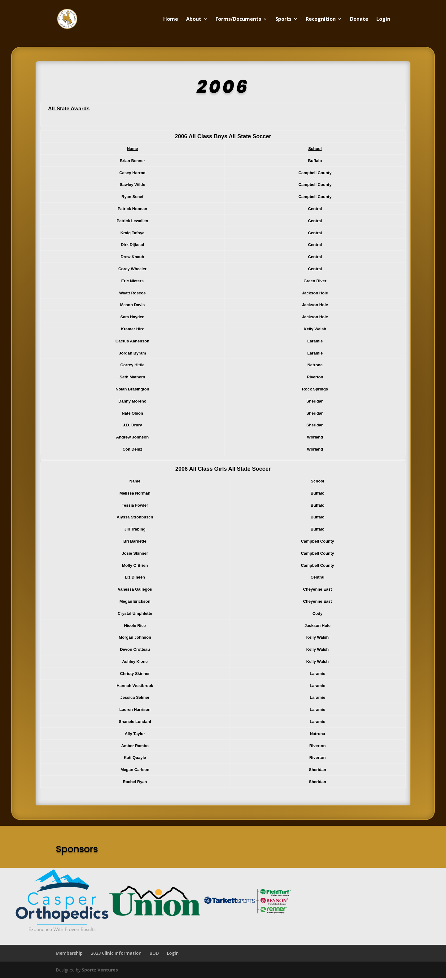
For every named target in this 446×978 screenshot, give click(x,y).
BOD (154, 953)
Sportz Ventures (100, 970)
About (193, 19)
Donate (359, 19)
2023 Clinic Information (116, 953)
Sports (283, 19)
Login (383, 19)
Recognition (321, 19)
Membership (69, 953)
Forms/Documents (238, 19)
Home (170, 19)
